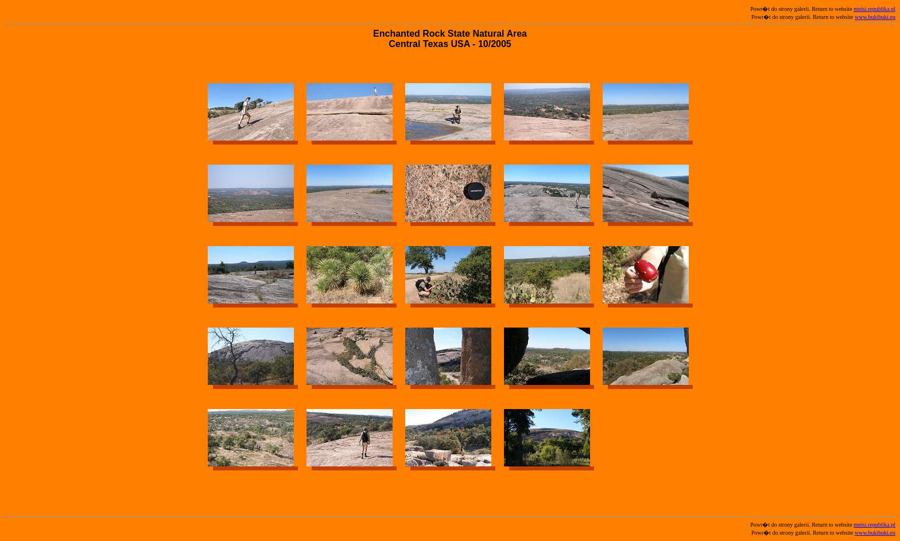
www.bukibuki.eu (875, 17)
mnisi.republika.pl (874, 9)
